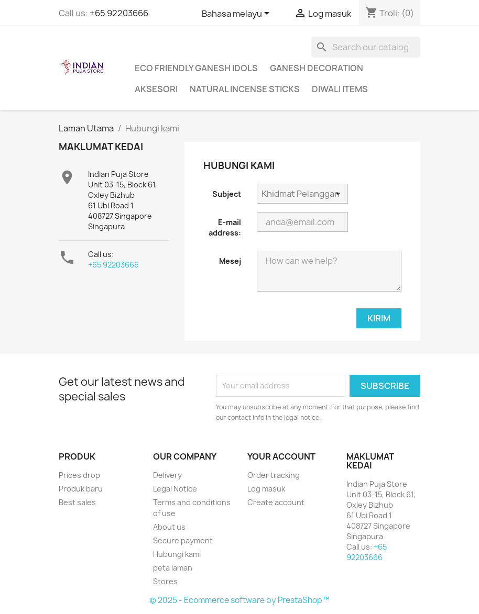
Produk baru (81, 489)
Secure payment (183, 540)
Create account (275, 502)
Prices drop (79, 475)
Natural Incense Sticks (245, 89)
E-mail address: (225, 227)
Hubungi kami (177, 554)
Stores (165, 581)
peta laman (172, 568)
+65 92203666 (119, 13)
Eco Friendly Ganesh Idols (196, 68)
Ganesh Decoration (316, 68)
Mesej (230, 261)
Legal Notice (175, 489)
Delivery (167, 475)
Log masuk (266, 489)
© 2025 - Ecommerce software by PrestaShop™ (239, 600)
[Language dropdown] (237, 14)
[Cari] (365, 47)
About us (169, 527)
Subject (226, 194)
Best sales (77, 502)
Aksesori (156, 89)
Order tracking (273, 475)
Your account (281, 456)
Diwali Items (340, 89)
